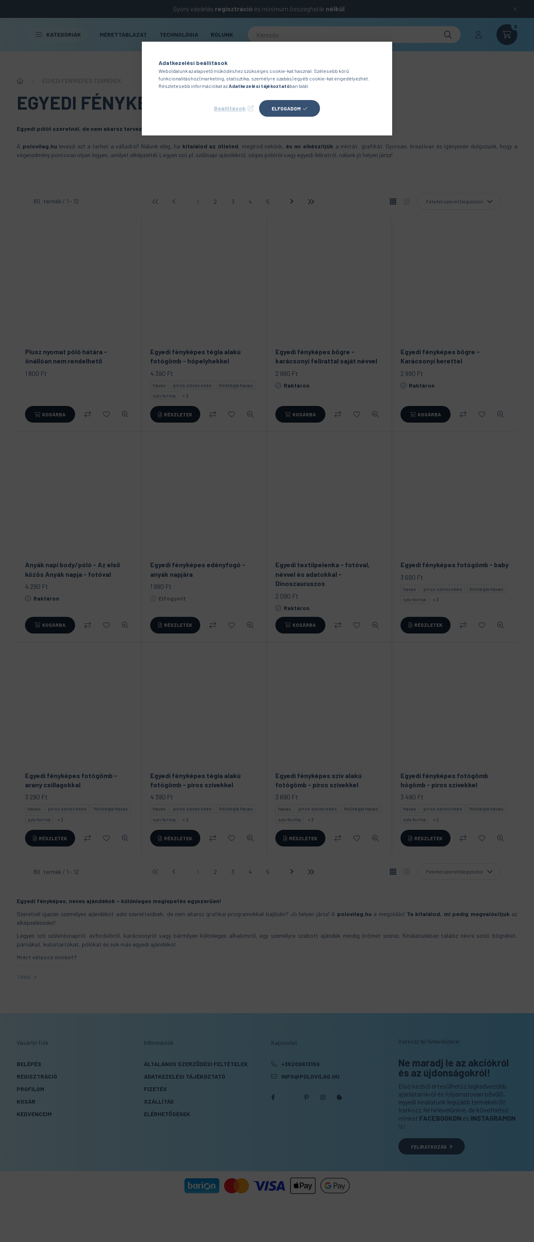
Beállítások (230, 108)
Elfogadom (286, 108)
